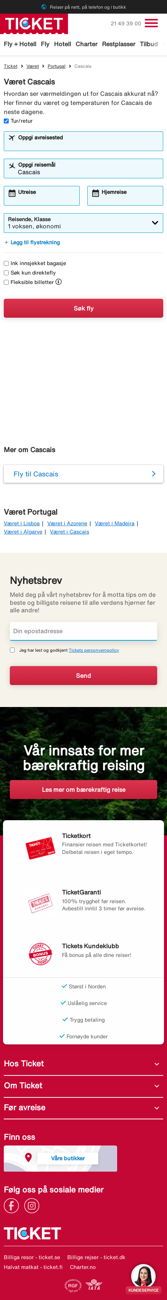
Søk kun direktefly (30, 272)
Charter (86, 44)
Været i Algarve (23, 531)
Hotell (62, 44)
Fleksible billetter (29, 282)
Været (32, 66)
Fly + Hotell (20, 44)
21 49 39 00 (127, 23)
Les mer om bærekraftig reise (83, 790)
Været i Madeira (115, 523)
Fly (45, 44)
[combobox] (88, 144)
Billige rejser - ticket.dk (96, 1257)
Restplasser (118, 44)
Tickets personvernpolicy (94, 650)
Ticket (10, 66)
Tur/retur (18, 120)
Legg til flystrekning (32, 242)
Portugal (56, 66)
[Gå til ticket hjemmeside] (34, 23)
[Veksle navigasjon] (151, 23)
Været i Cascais (69, 531)
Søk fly (84, 308)
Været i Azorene (67, 523)
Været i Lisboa (22, 523)
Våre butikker (68, 1158)
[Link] (13, 1205)
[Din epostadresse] (83, 631)
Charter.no (83, 1267)
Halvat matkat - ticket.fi (33, 1267)
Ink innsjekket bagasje (35, 263)
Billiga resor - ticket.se (32, 1257)
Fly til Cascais (36, 473)
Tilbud (149, 44)
